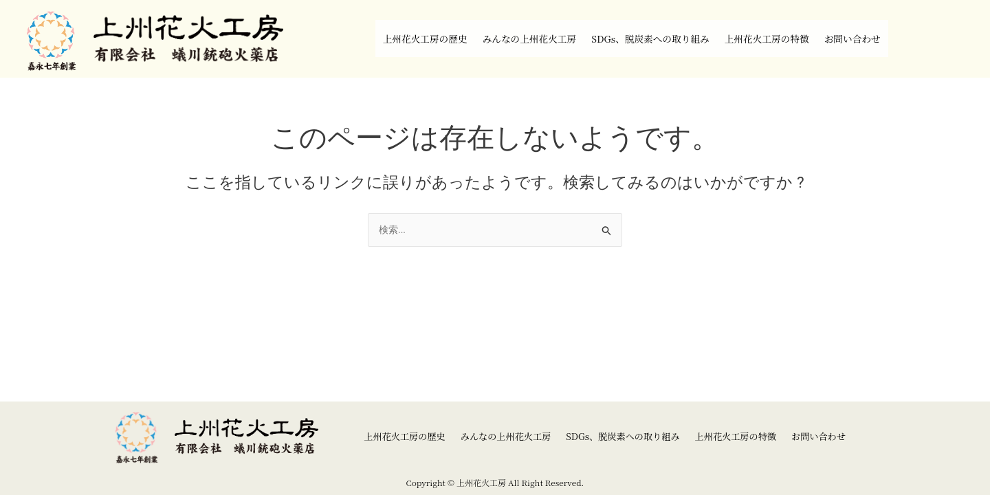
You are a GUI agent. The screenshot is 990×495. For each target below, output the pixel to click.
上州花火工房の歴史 (381, 38)
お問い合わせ (899, 38)
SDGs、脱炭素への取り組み (655, 38)
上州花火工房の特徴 (795, 38)
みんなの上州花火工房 (508, 38)
